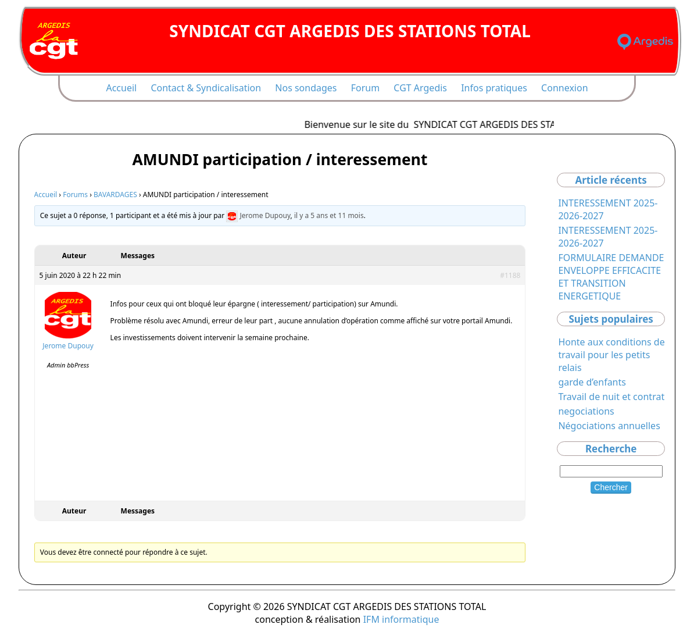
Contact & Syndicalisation (206, 87)
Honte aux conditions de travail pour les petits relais (611, 355)
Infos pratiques (494, 87)
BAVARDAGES (115, 194)
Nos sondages (306, 87)
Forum (365, 87)
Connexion (564, 87)
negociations (586, 411)
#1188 (510, 275)
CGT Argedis (420, 87)
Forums (75, 194)
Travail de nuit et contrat (611, 396)
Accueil (121, 87)
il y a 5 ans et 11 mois (329, 215)
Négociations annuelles (609, 425)
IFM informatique (401, 619)
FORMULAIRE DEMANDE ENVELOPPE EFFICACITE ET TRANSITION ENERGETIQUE (611, 276)
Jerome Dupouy (265, 215)
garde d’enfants (592, 382)
